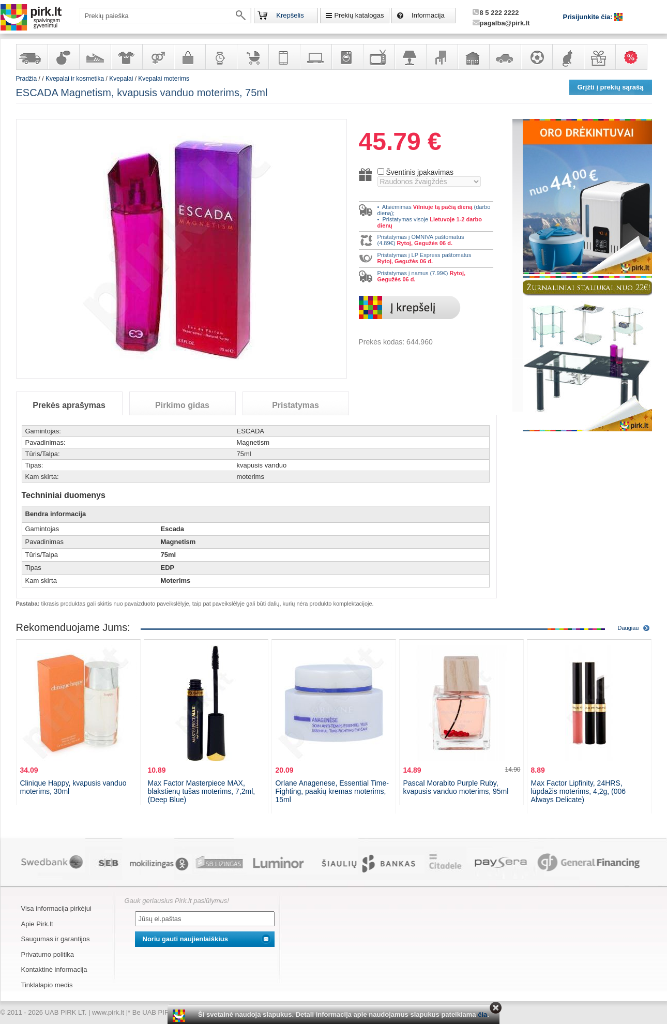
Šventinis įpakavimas (419, 172)
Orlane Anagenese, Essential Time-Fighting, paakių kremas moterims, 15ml (332, 791)
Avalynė (95, 56)
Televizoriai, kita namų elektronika (378, 56)
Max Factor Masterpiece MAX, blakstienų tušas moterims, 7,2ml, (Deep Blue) (201, 791)
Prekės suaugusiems (158, 56)
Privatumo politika (47, 954)
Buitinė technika (347, 56)
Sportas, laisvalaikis (536, 56)
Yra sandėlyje (32, 56)
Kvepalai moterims (163, 78)
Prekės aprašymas (69, 405)
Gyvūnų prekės (568, 56)
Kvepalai (121, 78)
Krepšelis (290, 15)
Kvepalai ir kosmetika (63, 56)
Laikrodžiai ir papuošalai (221, 56)
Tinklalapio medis (47, 985)
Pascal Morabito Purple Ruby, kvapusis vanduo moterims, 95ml (456, 787)
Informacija (428, 15)
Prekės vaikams (252, 56)
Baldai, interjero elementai (442, 56)
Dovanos (599, 56)
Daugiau (628, 628)
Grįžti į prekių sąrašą (611, 87)
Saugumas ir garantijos (55, 939)
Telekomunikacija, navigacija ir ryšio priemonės (284, 56)
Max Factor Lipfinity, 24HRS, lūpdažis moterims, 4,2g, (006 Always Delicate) (578, 791)
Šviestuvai (410, 56)
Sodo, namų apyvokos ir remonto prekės (473, 56)
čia (482, 1014)
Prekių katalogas (359, 15)
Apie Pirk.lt (37, 924)
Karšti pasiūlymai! (634, 56)
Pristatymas (295, 405)
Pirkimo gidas (182, 405)
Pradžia (26, 78)
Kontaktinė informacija (54, 969)
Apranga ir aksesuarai (126, 56)
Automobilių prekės (505, 56)
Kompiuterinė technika (315, 56)
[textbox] (165, 15)
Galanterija (189, 56)
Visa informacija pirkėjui (56, 908)
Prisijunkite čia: (589, 17)
